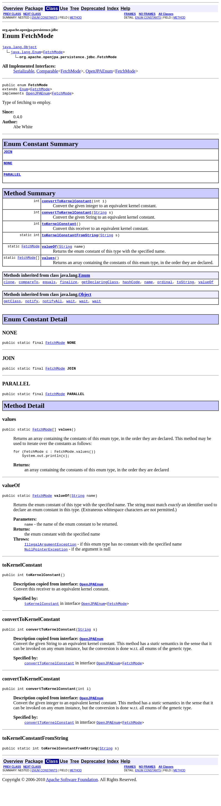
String (100, 219)
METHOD (76, 17)
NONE (8, 167)
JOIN (8, 155)
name (148, 293)
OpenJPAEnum (99, 72)
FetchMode (53, 52)
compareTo (28, 293)
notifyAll (52, 313)
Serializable (23, 72)
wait (70, 313)
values (48, 268)
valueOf (49, 256)
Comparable (47, 72)
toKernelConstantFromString (70, 244)
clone (9, 293)
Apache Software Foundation (72, 801)
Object (84, 306)
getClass (12, 313)
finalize (68, 293)
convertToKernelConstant (67, 207)
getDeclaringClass (100, 293)
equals (48, 293)
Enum (23, 91)
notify (31, 313)
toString (185, 293)
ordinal (164, 293)
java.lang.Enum (26, 52)
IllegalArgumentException (50, 562)
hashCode (131, 293)
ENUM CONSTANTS (44, 17)
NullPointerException (46, 567)
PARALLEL (12, 180)
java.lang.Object (19, 47)
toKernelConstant (59, 231)
